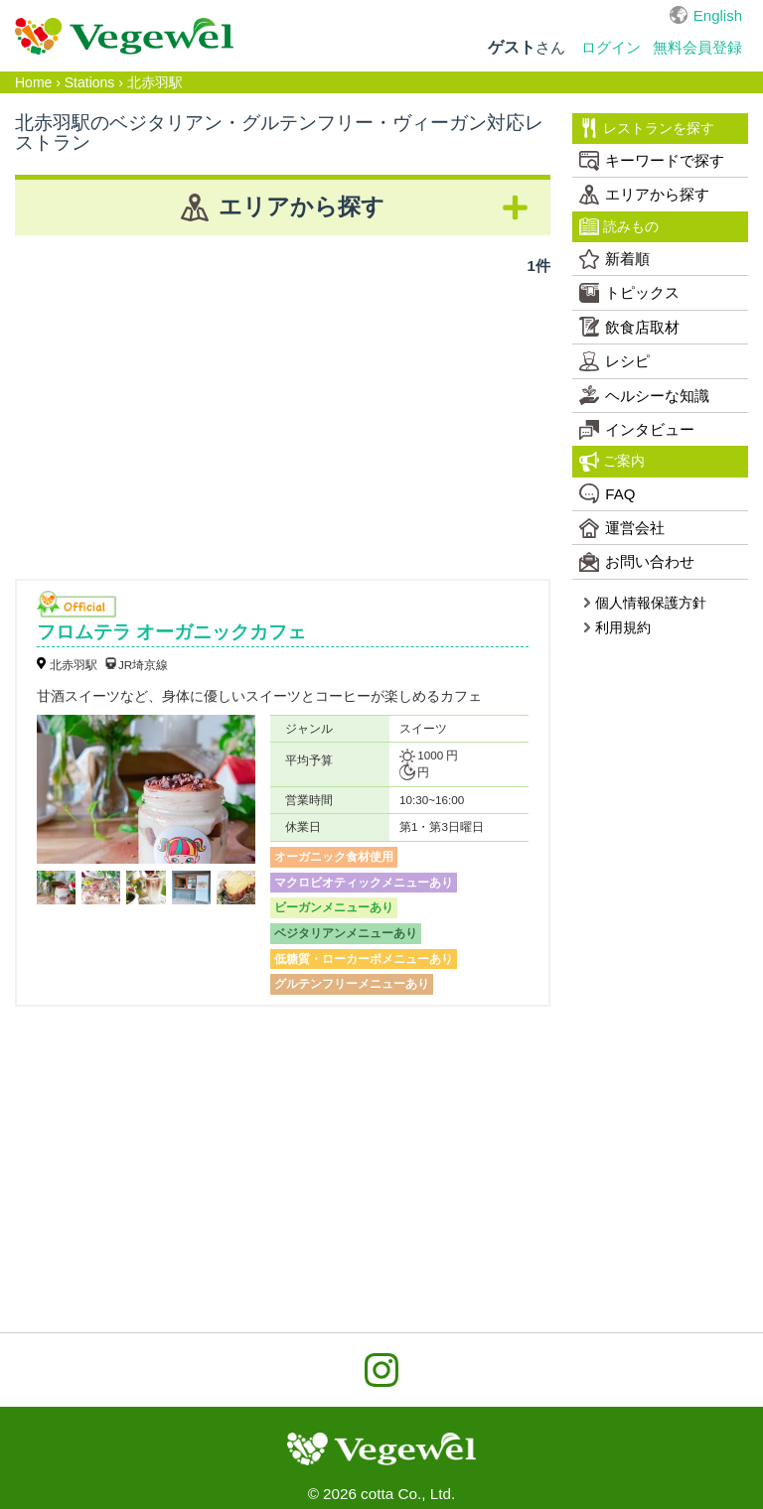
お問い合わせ (636, 562)
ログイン (611, 47)
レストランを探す (646, 128)
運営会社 (622, 528)
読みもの (619, 226)
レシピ (614, 361)
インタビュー (636, 430)
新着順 (614, 259)
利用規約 (616, 627)
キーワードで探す (651, 161)
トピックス (629, 293)
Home (33, 82)
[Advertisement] (282, 420)
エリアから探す (644, 195)
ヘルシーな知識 (644, 395)
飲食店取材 (629, 327)
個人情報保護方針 (644, 603)
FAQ (607, 493)
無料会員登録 (697, 47)
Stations (90, 82)
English (717, 15)
